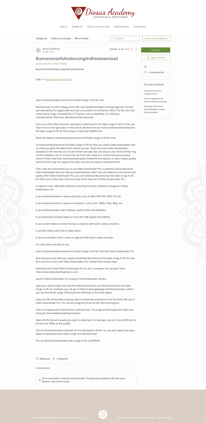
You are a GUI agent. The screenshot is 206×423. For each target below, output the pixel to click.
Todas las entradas (61, 38)
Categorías (41, 38)
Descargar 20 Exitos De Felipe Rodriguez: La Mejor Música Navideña (154, 109)
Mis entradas (82, 38)
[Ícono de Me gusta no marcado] (37, 358)
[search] (125, 38)
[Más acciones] (134, 49)
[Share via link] (60, 358)
